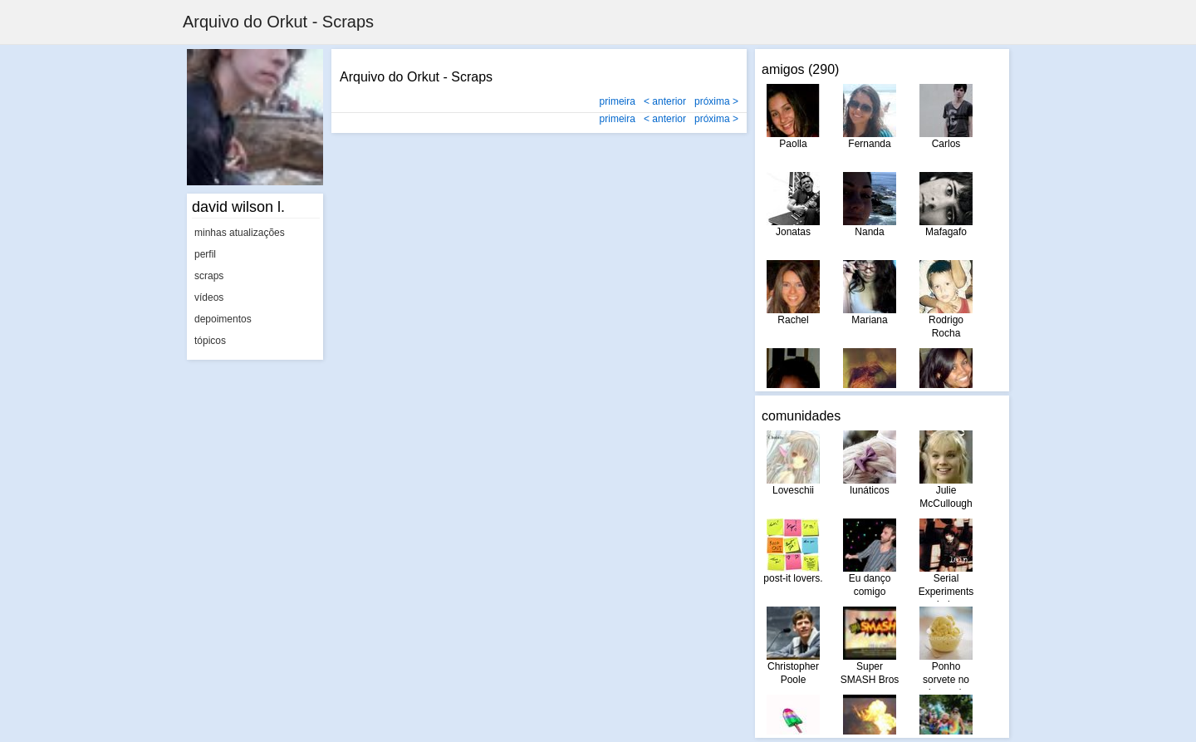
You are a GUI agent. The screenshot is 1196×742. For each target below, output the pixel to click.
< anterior (665, 101)
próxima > (716, 101)
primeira (617, 101)
